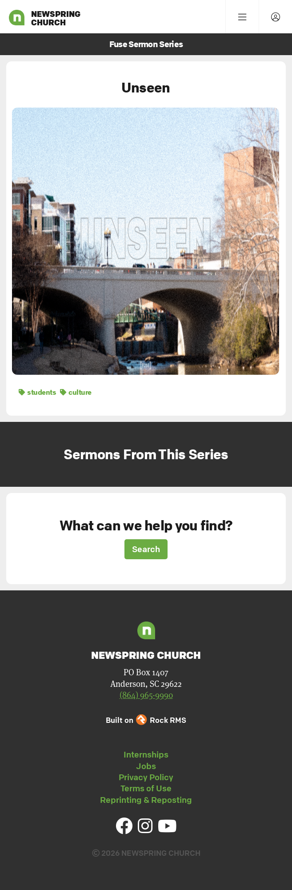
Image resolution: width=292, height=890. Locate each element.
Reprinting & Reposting (146, 800)
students (37, 392)
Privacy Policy (146, 777)
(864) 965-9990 (146, 695)
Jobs (146, 766)
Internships (146, 754)
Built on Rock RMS (146, 720)
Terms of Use (146, 788)
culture (76, 392)
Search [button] (146, 549)
